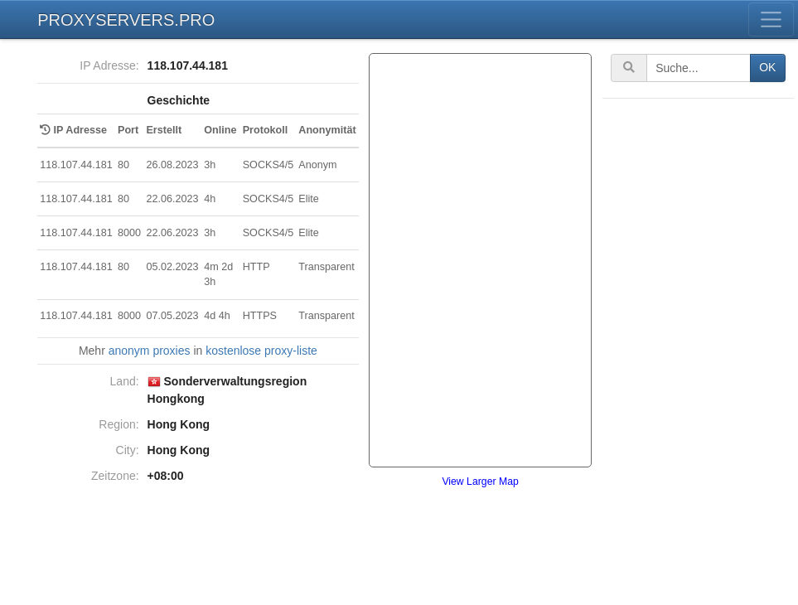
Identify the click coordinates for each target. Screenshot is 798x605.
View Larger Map (480, 481)
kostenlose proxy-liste (261, 350)
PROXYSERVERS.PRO (126, 20)
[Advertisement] (699, 351)
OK (767, 67)
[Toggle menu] (771, 19)
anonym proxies (150, 350)
